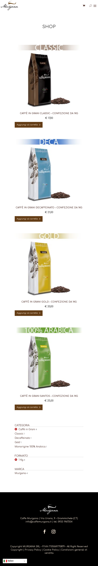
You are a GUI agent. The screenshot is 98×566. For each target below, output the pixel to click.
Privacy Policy (33, 550)
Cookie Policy (51, 550)
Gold (17, 442)
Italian (9, 561)
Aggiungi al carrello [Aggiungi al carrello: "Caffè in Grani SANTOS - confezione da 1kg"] (27, 407)
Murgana (20, 473)
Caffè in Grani (27, 429)
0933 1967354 (65, 521)
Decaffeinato (22, 438)
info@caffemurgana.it (38, 521)
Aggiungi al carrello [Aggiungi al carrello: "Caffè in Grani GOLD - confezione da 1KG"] (27, 313)
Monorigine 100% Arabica (30, 446)
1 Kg (21, 460)
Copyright (17, 550)
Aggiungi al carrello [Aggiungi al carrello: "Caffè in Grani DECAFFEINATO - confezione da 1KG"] (27, 219)
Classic (19, 433)
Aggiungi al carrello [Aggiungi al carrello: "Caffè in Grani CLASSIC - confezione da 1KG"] (27, 125)
